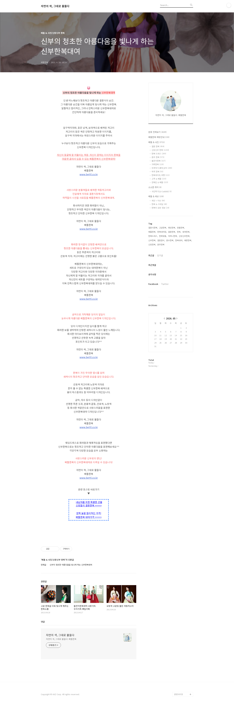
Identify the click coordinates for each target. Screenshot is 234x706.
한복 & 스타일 (159, 204)
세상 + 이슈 (158, 200)
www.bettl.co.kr (89, 174)
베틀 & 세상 (156, 196)
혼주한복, (161, 244)
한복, (179, 231)
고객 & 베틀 (159, 178)
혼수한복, (170, 240)
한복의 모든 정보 (160, 207)
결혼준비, (161, 240)
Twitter (165, 283)
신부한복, (152, 240)
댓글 (43, 621)
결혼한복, (172, 231)
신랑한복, (152, 244)
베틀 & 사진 (156, 142)
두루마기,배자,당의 (162, 168)
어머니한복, (173, 236)
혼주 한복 (158, 157)
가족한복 (158, 164)
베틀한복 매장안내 (158, 137)
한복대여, (179, 240)
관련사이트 (178, 694)
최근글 (151, 255)
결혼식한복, (153, 227)
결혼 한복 (158, 146)
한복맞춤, (163, 236)
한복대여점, (162, 231)
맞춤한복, (181, 227)
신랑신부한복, (184, 236)
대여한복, (186, 231)
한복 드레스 (159, 153)
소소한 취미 (154, 187)
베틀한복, (152, 231)
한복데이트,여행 (161, 175)
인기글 (160, 255)
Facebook (153, 283)
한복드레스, (153, 236)
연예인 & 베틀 (160, 182)
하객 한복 (157, 171)
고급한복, (163, 227)
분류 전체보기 (157, 131)
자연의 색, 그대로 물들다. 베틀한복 (61, 638)
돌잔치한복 (159, 160)
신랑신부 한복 (160, 150)
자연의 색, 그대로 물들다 (55, 6)
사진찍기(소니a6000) (162, 191)
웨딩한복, (172, 227)
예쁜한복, (188, 240)
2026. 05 (171, 318)
